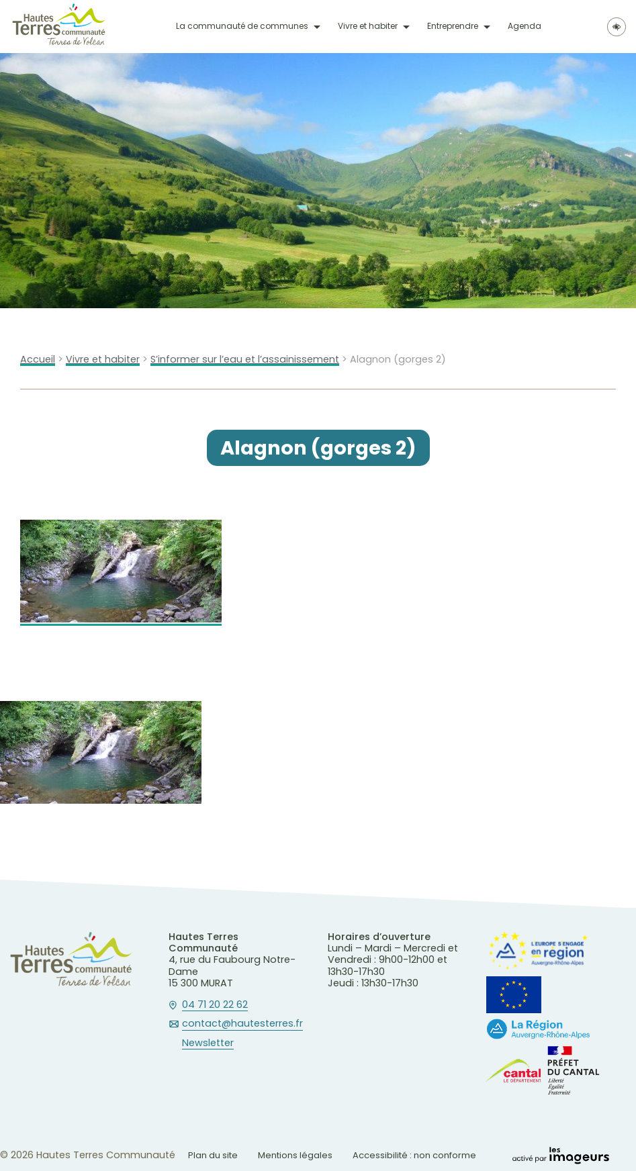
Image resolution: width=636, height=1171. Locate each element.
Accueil (37, 359)
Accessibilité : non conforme (414, 1155)
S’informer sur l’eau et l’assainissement (244, 359)
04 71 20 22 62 (215, 1005)
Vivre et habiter (368, 26)
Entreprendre (452, 26)
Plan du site (213, 1155)
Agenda (524, 26)
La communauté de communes (242, 26)
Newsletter (208, 1043)
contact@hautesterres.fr (242, 1024)
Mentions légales (295, 1155)
